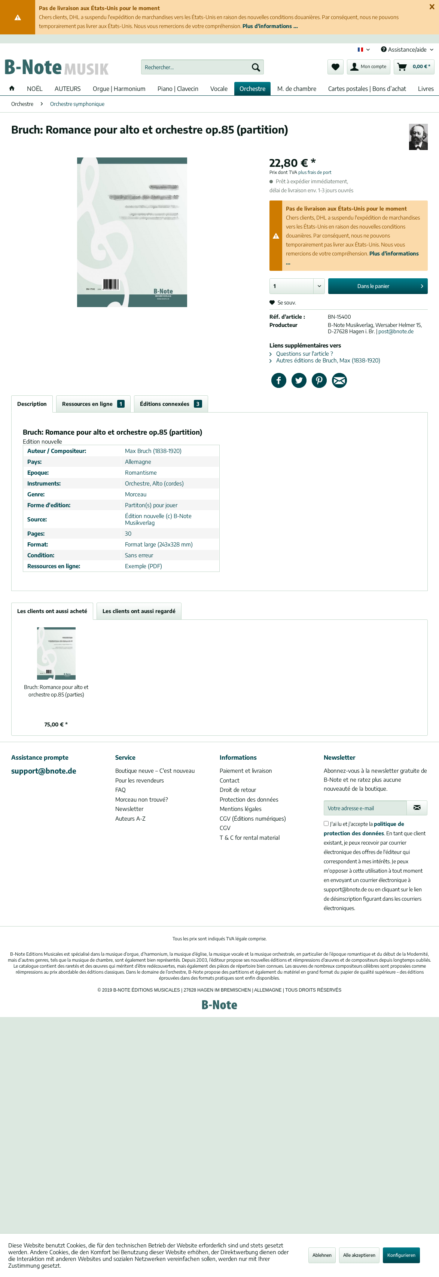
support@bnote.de (43, 770)
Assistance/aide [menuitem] (404, 49)
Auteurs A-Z (130, 818)
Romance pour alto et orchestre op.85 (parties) (56, 691)
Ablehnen (322, 1255)
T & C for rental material (250, 837)
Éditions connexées (171, 404)
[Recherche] (256, 66)
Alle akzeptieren (359, 1255)
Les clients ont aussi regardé (139, 611)
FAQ (120, 789)
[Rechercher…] (202, 66)
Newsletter (129, 808)
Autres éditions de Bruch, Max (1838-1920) (324, 360)
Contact (230, 780)
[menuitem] (202, 66)
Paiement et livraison (246, 770)
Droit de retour (238, 789)
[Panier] (414, 66)
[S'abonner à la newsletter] (416, 807)
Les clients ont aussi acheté (52, 611)
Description (32, 404)
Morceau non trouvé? (141, 799)
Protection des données (249, 799)
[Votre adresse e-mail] (365, 807)
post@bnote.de (396, 331)
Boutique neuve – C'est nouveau (155, 770)
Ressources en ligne (93, 404)
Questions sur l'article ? (301, 353)
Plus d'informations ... (270, 26)
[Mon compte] (368, 66)
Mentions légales (241, 808)
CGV (225, 827)
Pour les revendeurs (139, 780)
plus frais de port (315, 172)
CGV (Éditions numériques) (253, 818)
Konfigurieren (401, 1255)
